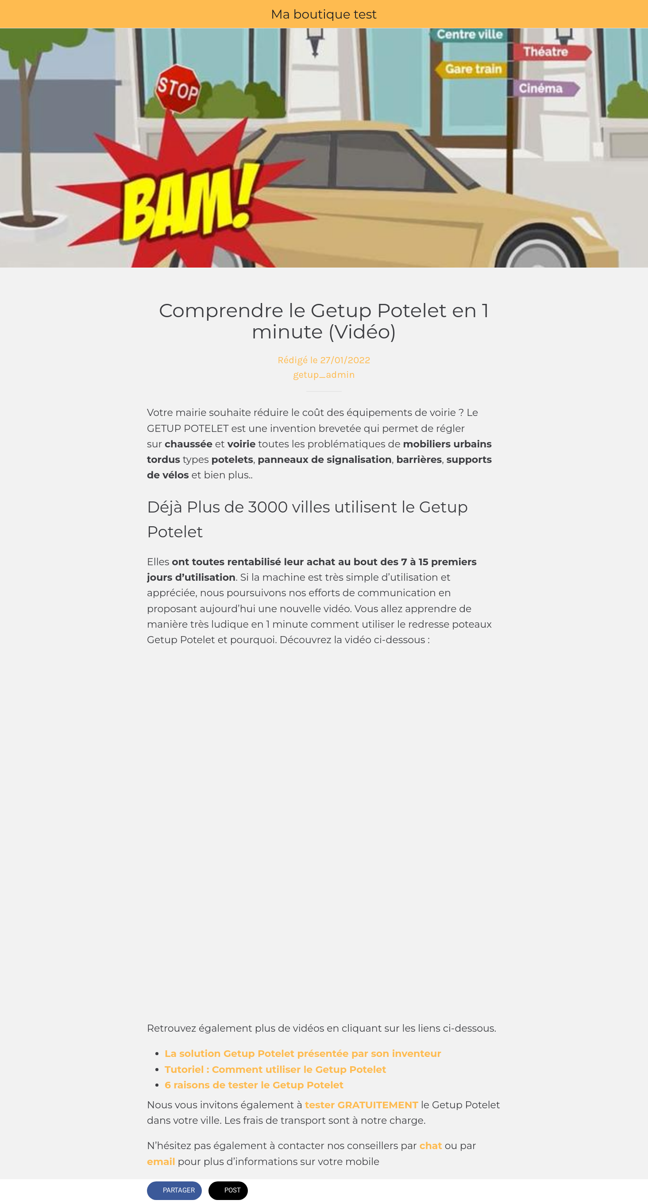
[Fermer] (17, 14)
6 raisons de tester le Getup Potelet (254, 1085)
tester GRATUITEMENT (361, 1105)
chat (431, 1146)
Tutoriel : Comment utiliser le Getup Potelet (275, 1070)
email (161, 1162)
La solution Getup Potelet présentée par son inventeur (303, 1054)
